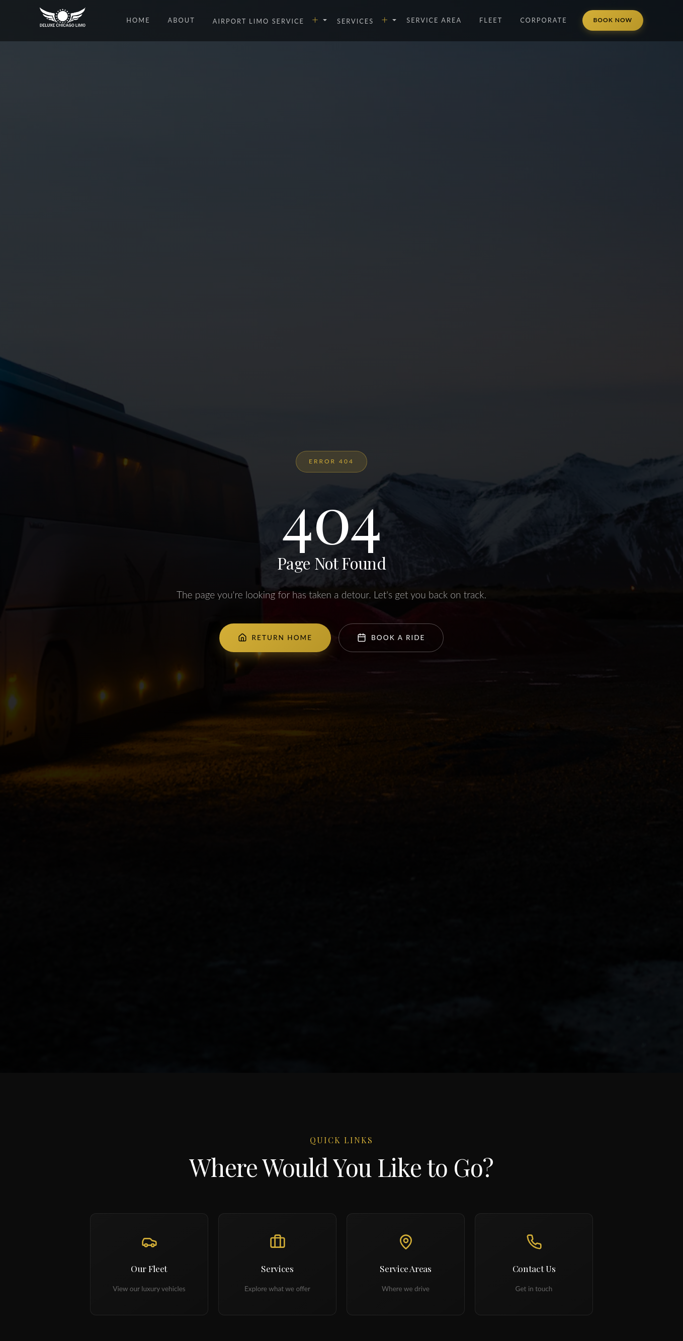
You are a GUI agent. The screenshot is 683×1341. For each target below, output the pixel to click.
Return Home (275, 637)
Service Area (434, 20)
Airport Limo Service (266, 19)
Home (138, 20)
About (181, 20)
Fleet (490, 20)
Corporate (543, 20)
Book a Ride (391, 637)
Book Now (612, 20)
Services (363, 19)
